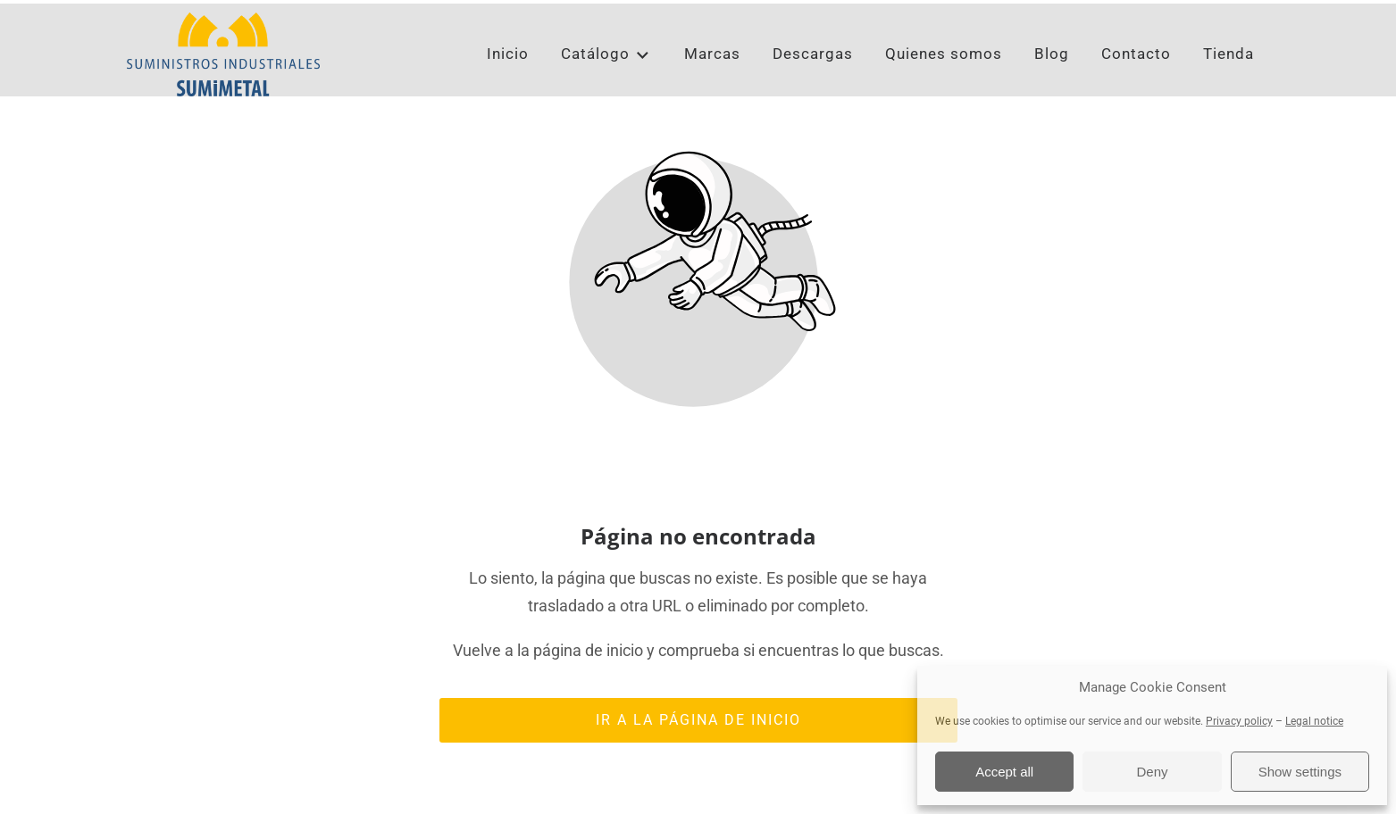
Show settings (1300, 771)
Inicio (508, 98)
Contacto (1136, 98)
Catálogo (606, 98)
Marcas (712, 98)
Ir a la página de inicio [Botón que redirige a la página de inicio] (698, 755)
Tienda (1228, 98)
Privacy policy (1239, 721)
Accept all (1004, 771)
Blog (1051, 98)
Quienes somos (943, 98)
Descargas (813, 98)
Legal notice (1314, 721)
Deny (1151, 771)
